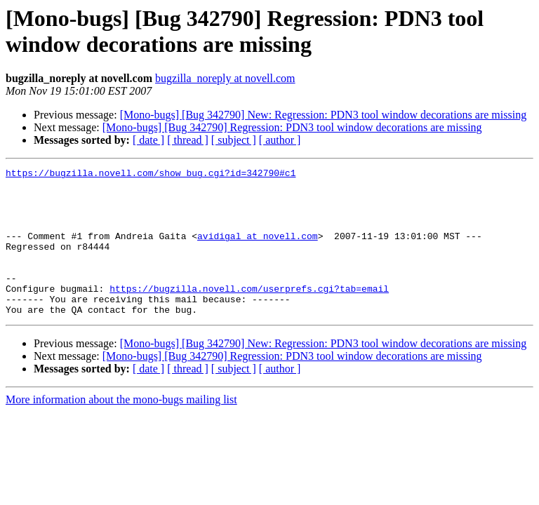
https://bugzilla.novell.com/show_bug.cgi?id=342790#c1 (150, 174)
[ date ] (148, 140)
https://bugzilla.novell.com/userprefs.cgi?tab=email (249, 313)
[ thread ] (187, 140)
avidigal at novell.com (257, 250)
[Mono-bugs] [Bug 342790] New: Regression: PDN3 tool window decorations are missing (323, 115)
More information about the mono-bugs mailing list (121, 429)
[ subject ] (233, 140)
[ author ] (280, 140)
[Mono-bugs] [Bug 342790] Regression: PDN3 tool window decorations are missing (292, 127)
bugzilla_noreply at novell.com (225, 78)
